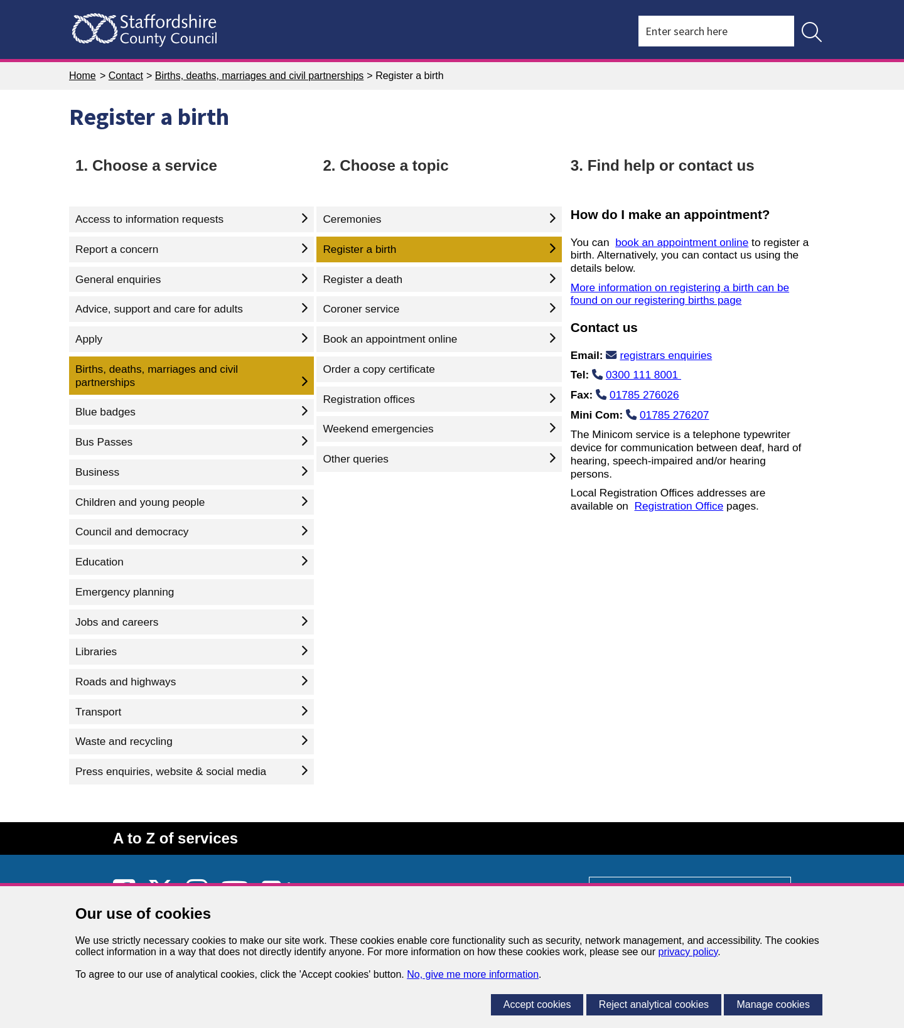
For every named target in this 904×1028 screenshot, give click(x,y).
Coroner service (361, 309)
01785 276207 (674, 415)
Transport (98, 711)
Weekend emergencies (378, 428)
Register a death (362, 279)
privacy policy (688, 951)
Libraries (96, 651)
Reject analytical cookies (654, 1004)
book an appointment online (681, 242)
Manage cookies (773, 1004)
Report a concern (116, 249)
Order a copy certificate (378, 369)
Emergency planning (124, 592)
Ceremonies (352, 219)
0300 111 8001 (643, 374)
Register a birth (359, 249)
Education (99, 561)
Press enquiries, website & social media (170, 771)
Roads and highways (125, 681)
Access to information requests (149, 219)
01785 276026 (644, 394)
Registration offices (369, 399)
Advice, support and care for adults (159, 309)
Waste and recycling (124, 741)
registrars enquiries (666, 355)
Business (97, 472)
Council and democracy (131, 531)
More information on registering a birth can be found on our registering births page (680, 294)
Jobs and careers (116, 622)
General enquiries (118, 279)
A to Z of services (175, 838)
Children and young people (140, 502)
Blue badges (105, 411)
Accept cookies (537, 1004)
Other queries (356, 458)
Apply (88, 339)
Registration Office (679, 506)
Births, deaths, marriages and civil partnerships (259, 75)
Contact (126, 75)
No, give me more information (473, 974)
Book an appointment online (390, 339)
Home (82, 75)
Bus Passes (103, 442)
